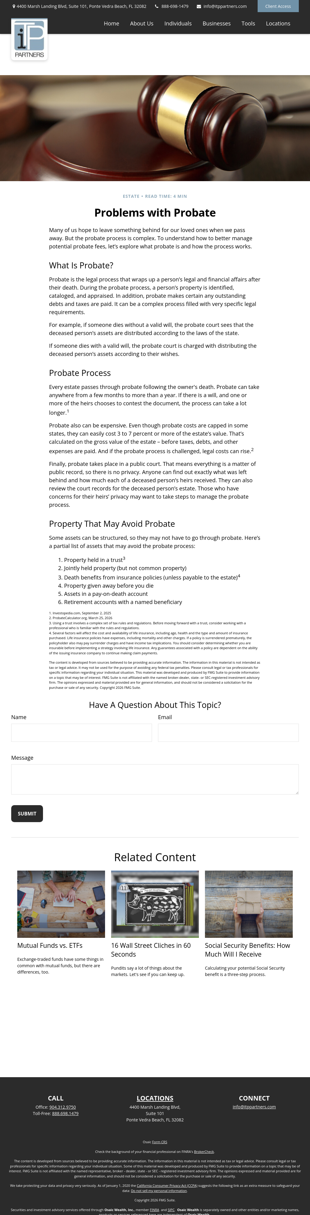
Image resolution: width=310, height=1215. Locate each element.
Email (165, 717)
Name (18, 717)
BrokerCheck (204, 1151)
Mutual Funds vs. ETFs (50, 945)
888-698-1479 (171, 6)
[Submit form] (27, 813)
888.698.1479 (65, 1113)
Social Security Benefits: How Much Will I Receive (247, 949)
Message (22, 757)
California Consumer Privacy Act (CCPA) (167, 1185)
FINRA (154, 1209)
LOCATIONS (155, 1098)
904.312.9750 (62, 1107)
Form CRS (159, 1142)
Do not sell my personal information (159, 1190)
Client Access (278, 6)
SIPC (171, 1209)
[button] (111, 23)
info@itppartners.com (221, 6)
